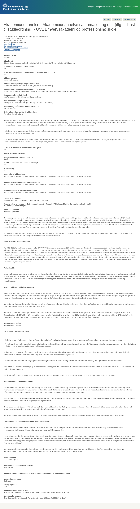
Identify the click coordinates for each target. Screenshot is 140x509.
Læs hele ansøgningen (12, 50)
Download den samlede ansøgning (16, 48)
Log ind (107, 19)
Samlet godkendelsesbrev (13, 46)
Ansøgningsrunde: (10, 40)
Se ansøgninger (129, 19)
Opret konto (117, 19)
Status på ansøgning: (11, 42)
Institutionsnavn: (9, 36)
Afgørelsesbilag (9, 44)
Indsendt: (7, 38)
